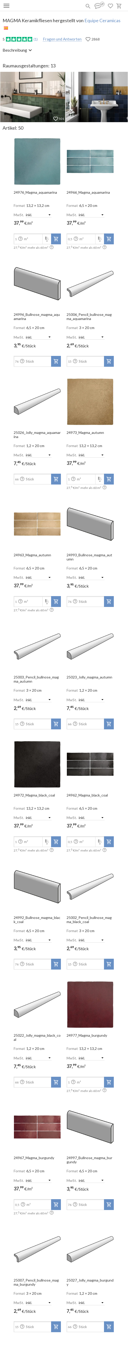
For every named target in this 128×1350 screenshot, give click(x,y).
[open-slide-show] (37, 159)
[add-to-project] (56, 238)
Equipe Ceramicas (102, 20)
